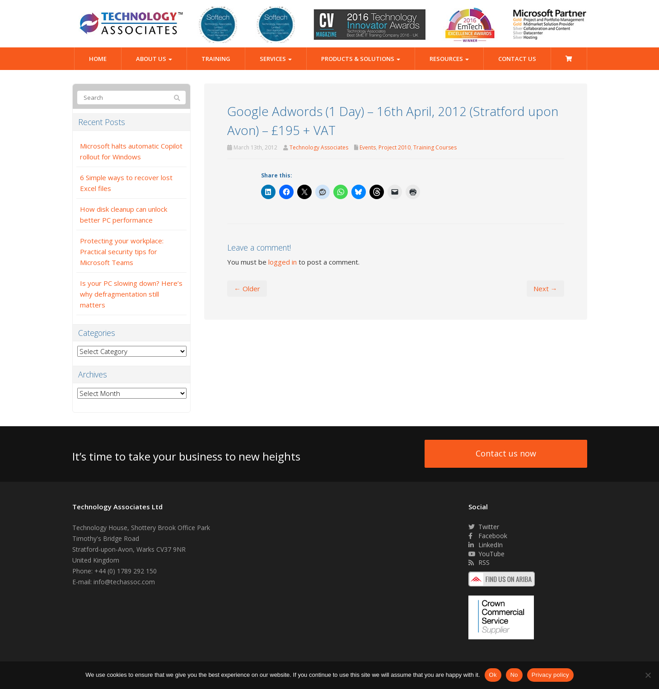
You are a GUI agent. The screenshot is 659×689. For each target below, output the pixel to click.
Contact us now (506, 453)
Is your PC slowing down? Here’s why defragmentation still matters (131, 294)
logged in (282, 261)
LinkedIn (485, 544)
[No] (647, 675)
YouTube (486, 553)
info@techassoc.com (124, 581)
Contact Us (517, 59)
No (514, 674)
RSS (479, 562)
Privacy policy (550, 674)
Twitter (483, 526)
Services (276, 59)
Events (368, 147)
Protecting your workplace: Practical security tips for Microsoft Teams (122, 251)
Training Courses (435, 147)
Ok (493, 674)
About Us (154, 59)
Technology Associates (319, 147)
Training (215, 59)
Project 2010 (395, 147)
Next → (545, 288)
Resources (449, 59)
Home (98, 59)
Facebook (487, 535)
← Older (247, 288)
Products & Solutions (360, 59)
